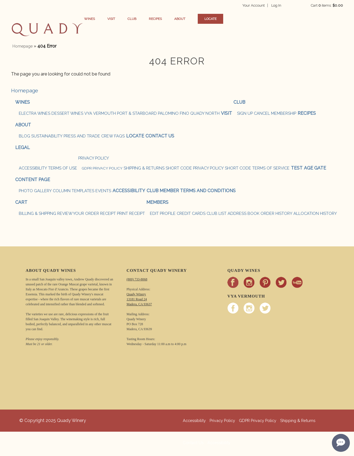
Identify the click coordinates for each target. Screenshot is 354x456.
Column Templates (73, 190)
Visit (120, 19)
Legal (22, 147)
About (188, 19)
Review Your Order (78, 213)
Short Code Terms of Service (257, 168)
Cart (21, 202)
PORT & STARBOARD (137, 113)
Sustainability (47, 136)
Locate (220, 19)
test (297, 168)
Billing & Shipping (37, 213)
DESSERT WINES (67, 113)
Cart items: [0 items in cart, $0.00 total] (327, 5)
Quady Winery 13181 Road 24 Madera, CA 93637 (139, 299)
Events (103, 190)
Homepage (22, 46)
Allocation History (315, 213)
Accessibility (33, 168)
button (47, 30)
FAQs (119, 136)
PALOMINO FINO (173, 113)
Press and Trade (82, 136)
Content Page (32, 179)
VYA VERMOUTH (100, 113)
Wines (98, 19)
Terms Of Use (62, 168)
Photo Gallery (35, 190)
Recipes (164, 19)
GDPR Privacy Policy (102, 168)
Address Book (243, 213)
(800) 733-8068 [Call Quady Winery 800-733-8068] (137, 279)
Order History (276, 213)
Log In (285, 5)
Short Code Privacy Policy (195, 168)
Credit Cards (191, 213)
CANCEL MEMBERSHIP (275, 113)
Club (141, 19)
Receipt (108, 213)
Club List (217, 213)
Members (157, 202)
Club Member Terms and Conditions (191, 190)
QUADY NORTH (205, 113)
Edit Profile (163, 213)
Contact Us (159, 136)
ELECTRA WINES (34, 113)
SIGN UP (245, 113)
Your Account (262, 5)
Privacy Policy (93, 158)
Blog (24, 136)
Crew (107, 136)
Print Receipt (131, 213)
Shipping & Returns (144, 168)
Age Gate (315, 168)
